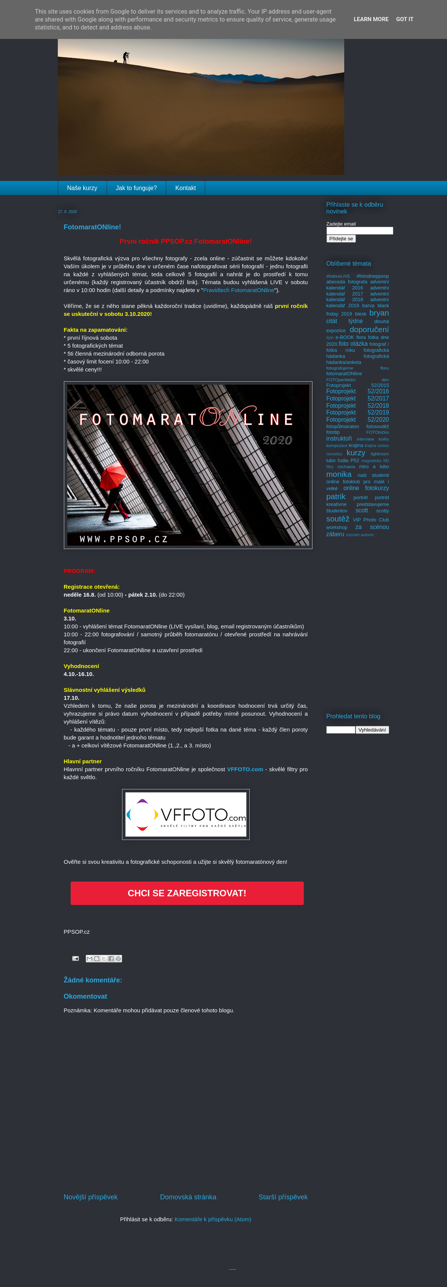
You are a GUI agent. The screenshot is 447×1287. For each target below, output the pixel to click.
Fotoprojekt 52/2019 (357, 412)
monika (339, 474)
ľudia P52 (348, 460)
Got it (404, 19)
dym (330, 338)
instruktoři (339, 438)
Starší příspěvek (283, 1197)
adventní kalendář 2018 (357, 297)
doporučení (369, 329)
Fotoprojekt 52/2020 (357, 419)
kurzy (355, 452)
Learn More (371, 19)
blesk (360, 314)
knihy (384, 438)
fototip (333, 432)
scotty (382, 511)
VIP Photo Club (371, 520)
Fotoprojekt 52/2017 (357, 398)
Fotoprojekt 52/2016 (357, 391)
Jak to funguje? (136, 188)
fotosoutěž (378, 426)
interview (365, 438)
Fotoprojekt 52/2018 (357, 405)
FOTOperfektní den (357, 379)
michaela (346, 466)
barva (368, 305)
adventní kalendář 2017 (357, 291)
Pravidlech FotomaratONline (238, 290)
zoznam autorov (360, 535)
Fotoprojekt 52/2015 (357, 385)
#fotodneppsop (372, 276)
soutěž (338, 518)
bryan (379, 312)
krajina (356, 445)
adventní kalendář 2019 (357, 302)
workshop (337, 527)
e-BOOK (345, 337)
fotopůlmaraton (342, 426)
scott (362, 510)
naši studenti (373, 475)
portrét (360, 497)
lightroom (380, 453)
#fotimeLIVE (338, 276)
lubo (331, 460)
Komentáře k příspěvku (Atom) (213, 1219)
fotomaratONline (344, 373)
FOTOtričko (377, 432)
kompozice (337, 445)
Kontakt (185, 188)
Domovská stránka (188, 1197)
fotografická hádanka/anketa (357, 359)
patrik (336, 496)
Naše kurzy (82, 188)
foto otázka (353, 343)
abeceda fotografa (347, 282)
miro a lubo (374, 466)
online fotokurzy (366, 488)
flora (361, 337)
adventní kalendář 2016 (357, 285)
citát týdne (344, 321)
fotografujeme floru (357, 367)
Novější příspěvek (91, 1197)
